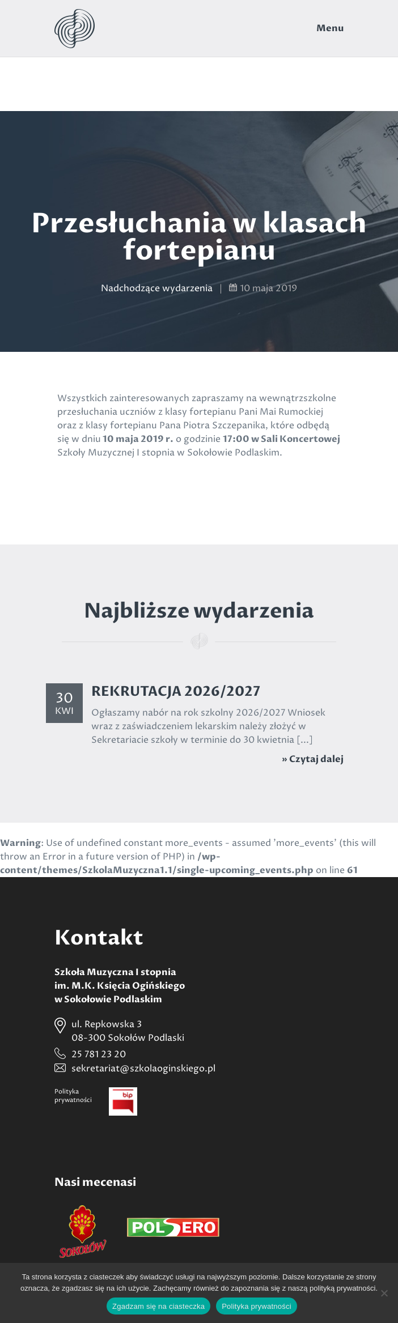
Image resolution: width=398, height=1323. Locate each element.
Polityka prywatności (256, 1306)
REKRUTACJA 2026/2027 (175, 691)
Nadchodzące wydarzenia (157, 288)
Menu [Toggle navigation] (330, 28)
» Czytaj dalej (313, 759)
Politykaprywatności (73, 1095)
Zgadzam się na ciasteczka (158, 1306)
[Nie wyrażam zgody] (383, 1293)
